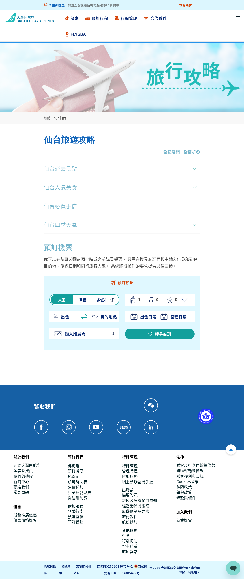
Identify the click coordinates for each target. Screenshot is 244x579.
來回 (62, 299)
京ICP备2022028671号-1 (115, 566)
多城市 (102, 299)
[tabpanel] (122, 319)
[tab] (122, 282)
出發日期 (148, 317)
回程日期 (178, 317)
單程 (83, 299)
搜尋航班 (163, 334)
